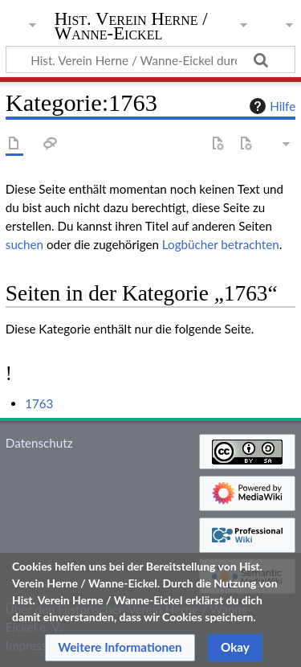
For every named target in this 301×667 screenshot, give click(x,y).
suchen (24, 244)
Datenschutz (39, 443)
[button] (120, 647)
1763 (39, 403)
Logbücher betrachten (220, 244)
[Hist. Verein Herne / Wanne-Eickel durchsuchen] (150, 59)
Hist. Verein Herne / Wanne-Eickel (131, 27)
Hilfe (270, 106)
